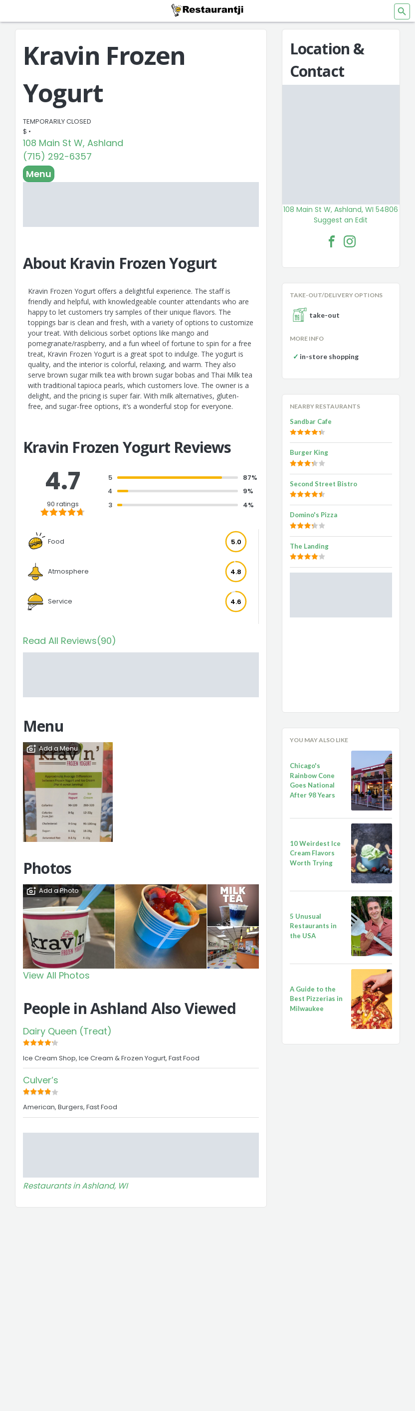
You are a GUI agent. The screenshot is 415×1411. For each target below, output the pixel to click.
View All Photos (56, 975)
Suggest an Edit (341, 220)
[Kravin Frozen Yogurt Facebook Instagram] (350, 241)
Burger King (309, 452)
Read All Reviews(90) (69, 640)
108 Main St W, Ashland (73, 143)
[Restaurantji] (207, 10)
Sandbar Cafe (311, 421)
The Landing (309, 546)
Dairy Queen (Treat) (67, 1031)
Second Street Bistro (323, 484)
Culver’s (40, 1080)
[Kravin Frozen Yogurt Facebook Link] (332, 241)
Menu (38, 174)
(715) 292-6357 (57, 156)
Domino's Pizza (313, 515)
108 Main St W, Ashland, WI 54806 (340, 209)
